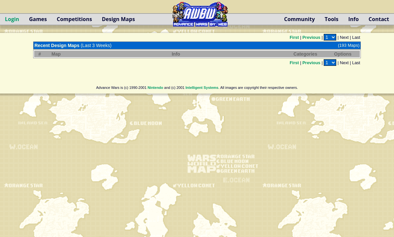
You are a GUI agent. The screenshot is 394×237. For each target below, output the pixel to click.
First (294, 37)
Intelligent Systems (202, 88)
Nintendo (155, 88)
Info (353, 19)
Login (12, 19)
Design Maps (118, 19)
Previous (311, 37)
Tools (332, 19)
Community (299, 19)
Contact (379, 19)
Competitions (74, 19)
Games (38, 19)
